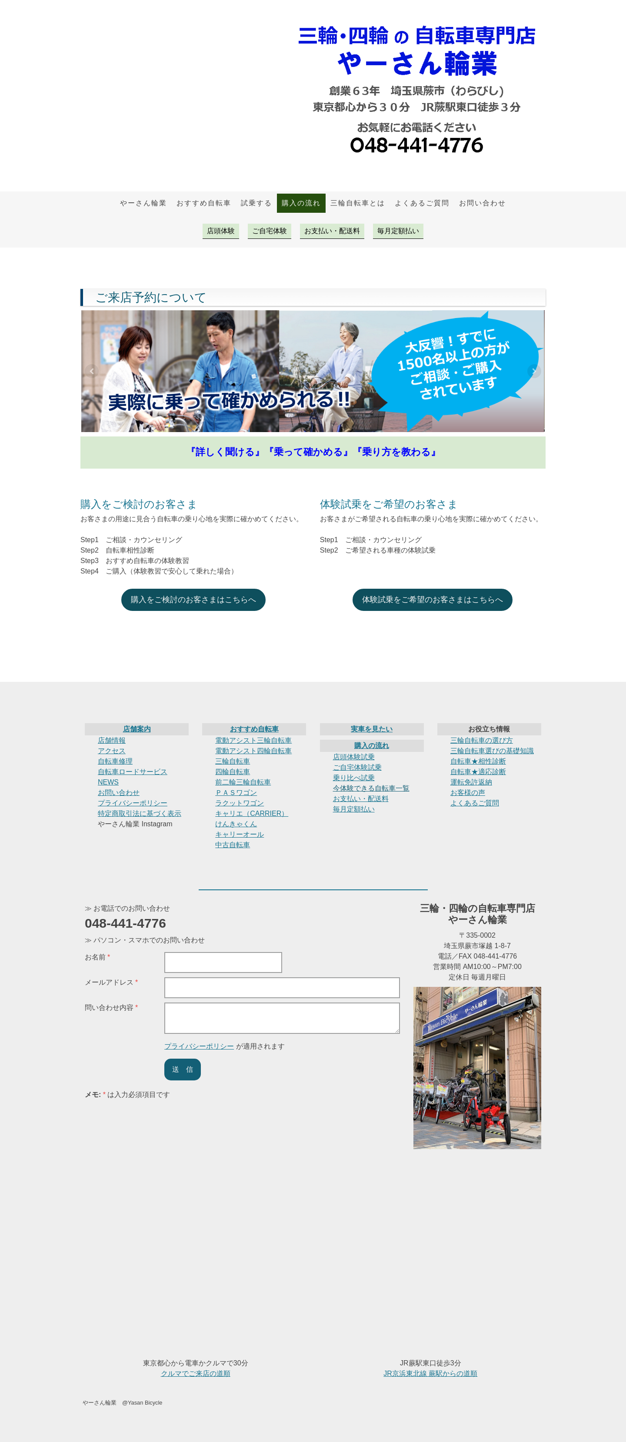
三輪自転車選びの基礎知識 (492, 751)
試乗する (256, 203)
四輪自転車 (232, 771)
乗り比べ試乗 (354, 777)
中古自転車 (232, 844)
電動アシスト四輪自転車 (253, 751)
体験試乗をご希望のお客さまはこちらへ (432, 599)
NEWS (108, 782)
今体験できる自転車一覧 (371, 788)
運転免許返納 (471, 782)
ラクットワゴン (239, 803)
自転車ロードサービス (132, 771)
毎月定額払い (398, 231)
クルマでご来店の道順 (195, 1373)
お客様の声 (467, 792)
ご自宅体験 (269, 231)
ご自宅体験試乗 (357, 767)
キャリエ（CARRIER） (251, 813)
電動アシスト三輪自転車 (253, 740)
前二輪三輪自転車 (243, 782)
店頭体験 (221, 231)
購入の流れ (301, 203)
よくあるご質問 (422, 203)
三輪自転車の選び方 (481, 740)
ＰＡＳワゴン (236, 792)
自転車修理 (115, 761)
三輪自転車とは (357, 203)
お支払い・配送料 (332, 231)
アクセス (112, 751)
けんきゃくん (236, 824)
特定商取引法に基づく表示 (139, 813)
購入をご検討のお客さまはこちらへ (193, 599)
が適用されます (224, 1046)
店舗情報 (112, 740)
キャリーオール (239, 834)
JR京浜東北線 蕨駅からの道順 (430, 1373)
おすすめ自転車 (203, 203)
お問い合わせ (482, 203)
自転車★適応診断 (478, 771)
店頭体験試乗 (354, 757)
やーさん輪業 (143, 203)
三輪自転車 (232, 761)
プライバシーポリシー (132, 803)
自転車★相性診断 (478, 761)
